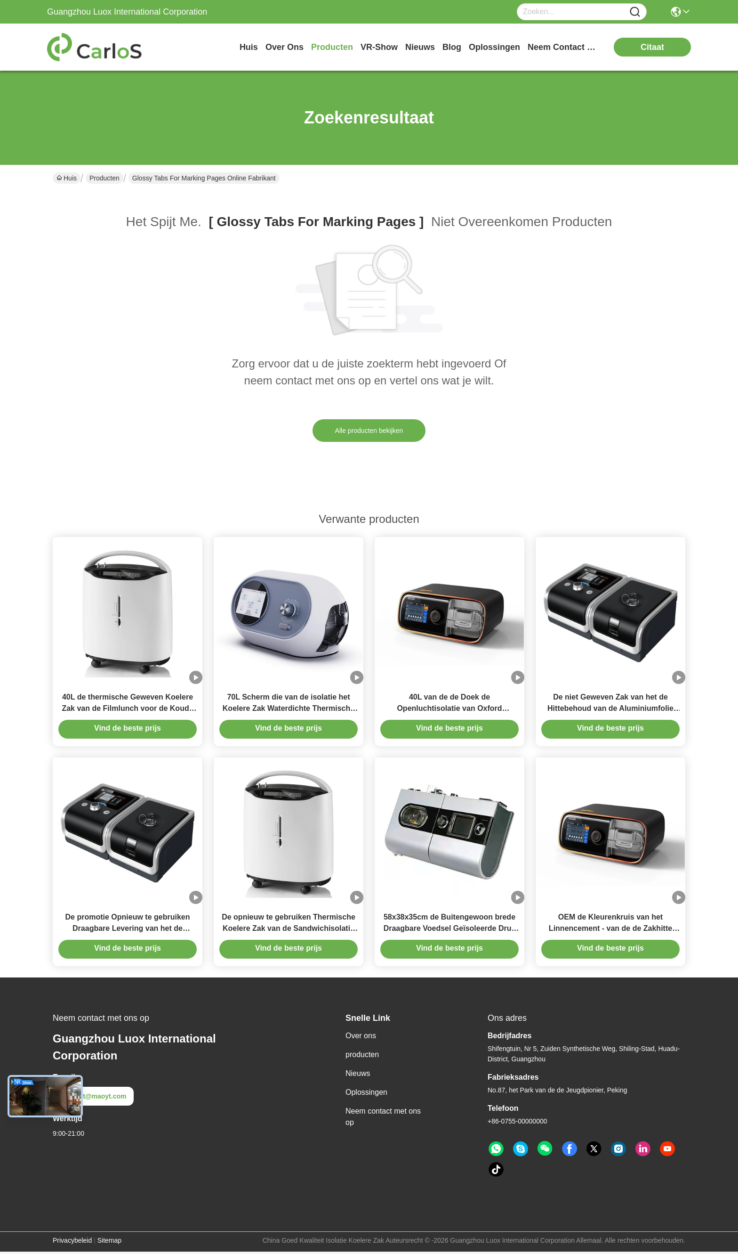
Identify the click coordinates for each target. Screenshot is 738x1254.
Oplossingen (366, 1095)
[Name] (635, 12)
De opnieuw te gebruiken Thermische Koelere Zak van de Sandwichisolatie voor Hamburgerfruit (288, 930)
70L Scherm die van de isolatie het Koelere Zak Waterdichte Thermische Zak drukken (288, 709)
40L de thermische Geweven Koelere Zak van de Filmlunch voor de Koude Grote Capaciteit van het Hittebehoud (127, 709)
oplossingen (494, 47)
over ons (284, 47)
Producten (104, 178)
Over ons (360, 1038)
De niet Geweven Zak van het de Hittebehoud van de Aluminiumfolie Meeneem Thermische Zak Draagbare (610, 709)
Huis (249, 47)
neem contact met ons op (563, 47)
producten (332, 47)
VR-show (379, 47)
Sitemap (109, 1242)
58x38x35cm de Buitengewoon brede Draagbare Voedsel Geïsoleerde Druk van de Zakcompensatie (450, 930)
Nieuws (357, 1076)
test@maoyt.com (93, 1098)
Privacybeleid (72, 1242)
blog (451, 47)
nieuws (420, 47)
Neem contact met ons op (383, 1119)
